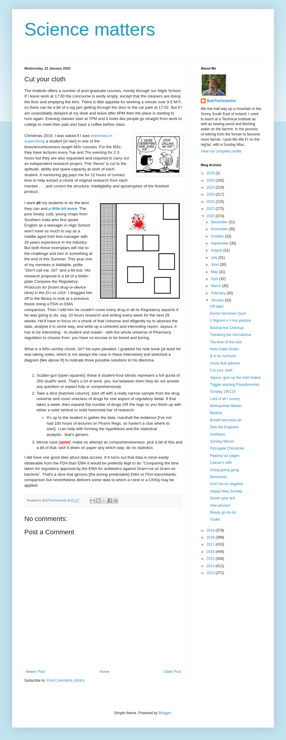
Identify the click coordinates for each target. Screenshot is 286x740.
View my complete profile (221, 151)
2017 (211, 544)
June (215, 264)
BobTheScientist (221, 101)
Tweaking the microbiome (230, 335)
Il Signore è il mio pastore (230, 320)
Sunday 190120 (222, 391)
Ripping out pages (224, 456)
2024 (211, 187)
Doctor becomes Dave (228, 313)
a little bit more (62, 208)
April (215, 279)
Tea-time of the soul (226, 342)
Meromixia (218, 477)
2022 (211, 202)
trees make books (224, 349)
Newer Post (35, 672)
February (218, 293)
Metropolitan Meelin (226, 406)
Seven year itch (222, 498)
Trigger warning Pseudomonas (235, 384)
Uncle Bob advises (225, 363)
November (220, 229)
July (214, 257)
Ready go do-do (223, 512)
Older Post (172, 672)
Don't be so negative (226, 484)
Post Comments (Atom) (66, 680)
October (218, 236)
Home (104, 672)
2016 (211, 552)
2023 (211, 194)
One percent (220, 505)
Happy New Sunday (226, 491)
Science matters (89, 29)
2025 (211, 180)
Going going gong (224, 470)
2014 (211, 566)
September (220, 243)
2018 (211, 537)
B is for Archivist (223, 356)
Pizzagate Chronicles (227, 448)
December (220, 222)
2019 (211, 530)
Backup (216, 413)
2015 (211, 559)
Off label (216, 306)
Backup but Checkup (227, 328)
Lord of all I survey (225, 399)
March (216, 286)
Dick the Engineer (224, 427)
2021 (211, 209)
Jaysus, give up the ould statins (235, 377)
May (215, 272)
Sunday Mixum (222, 441)
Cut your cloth (221, 370)
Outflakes (217, 434)
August (217, 250)
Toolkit (215, 519)
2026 (211, 173)
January (218, 300)
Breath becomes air (226, 420)
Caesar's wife (221, 463)
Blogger (165, 713)
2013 (211, 573)
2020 (211, 216)
